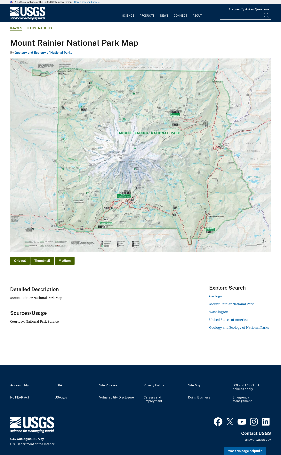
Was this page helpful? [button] (245, 451)
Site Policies (108, 385)
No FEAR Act (19, 397)
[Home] (27, 19)
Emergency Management (242, 399)
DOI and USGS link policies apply (246, 387)
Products (147, 15)
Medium (65, 261)
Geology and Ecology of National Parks (43, 53)
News (164, 15)
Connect (180, 15)
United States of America (228, 320)
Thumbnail (42, 261)
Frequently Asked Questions (249, 9)
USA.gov (61, 397)
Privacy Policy (154, 385)
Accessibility (19, 385)
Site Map (194, 385)
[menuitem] (128, 13)
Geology (215, 296)
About (197, 15)
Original (20, 261)
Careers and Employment (153, 399)
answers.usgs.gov (258, 440)
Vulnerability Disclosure (116, 397)
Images (16, 28)
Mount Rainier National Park (231, 304)
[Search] (267, 16)
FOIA (58, 385)
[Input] (245, 16)
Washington (218, 312)
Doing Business (199, 397)
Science (128, 15)
